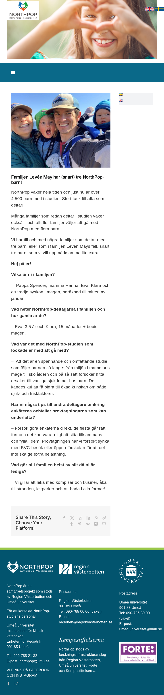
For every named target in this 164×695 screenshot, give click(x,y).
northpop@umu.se (34, 661)
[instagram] (16, 683)
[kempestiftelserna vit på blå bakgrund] (81, 639)
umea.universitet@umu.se (140, 629)
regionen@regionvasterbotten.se (85, 622)
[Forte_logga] (138, 644)
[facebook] (8, 683)
